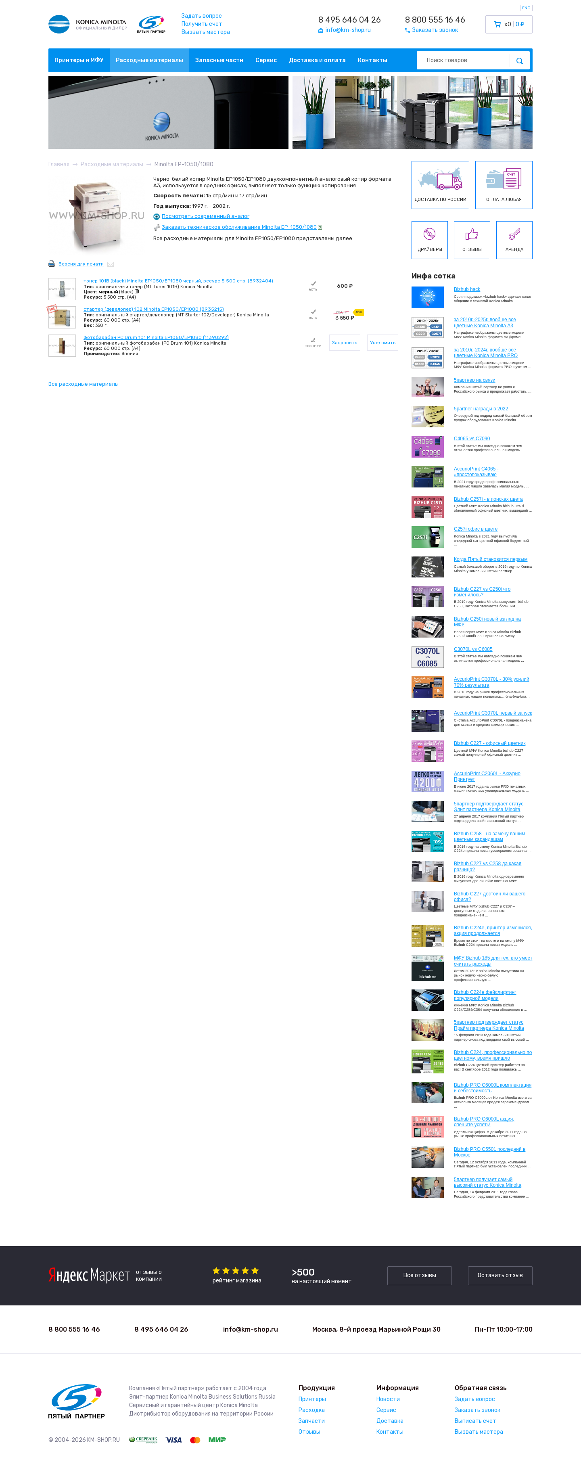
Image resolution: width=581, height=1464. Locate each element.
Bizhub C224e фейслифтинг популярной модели (485, 995)
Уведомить (382, 342)
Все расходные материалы (83, 384)
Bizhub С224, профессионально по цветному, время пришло (493, 1055)
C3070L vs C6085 (473, 649)
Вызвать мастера (206, 32)
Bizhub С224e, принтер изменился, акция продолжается (493, 930)
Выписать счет (475, 1421)
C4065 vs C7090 (472, 438)
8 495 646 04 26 (349, 20)
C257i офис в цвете (475, 529)
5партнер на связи (474, 380)
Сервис (266, 60)
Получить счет (202, 24)
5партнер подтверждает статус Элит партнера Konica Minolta (488, 806)
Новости (388, 1399)
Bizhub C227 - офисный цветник (489, 743)
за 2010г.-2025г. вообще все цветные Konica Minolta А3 (485, 322)
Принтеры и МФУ (79, 60)
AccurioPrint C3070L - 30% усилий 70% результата (491, 682)
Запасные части (219, 60)
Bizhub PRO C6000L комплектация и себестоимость (492, 1088)
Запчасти (312, 1421)
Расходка (312, 1410)
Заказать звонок (477, 1410)
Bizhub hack (467, 289)
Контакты (372, 60)
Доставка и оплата (317, 60)
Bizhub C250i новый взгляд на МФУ (487, 621)
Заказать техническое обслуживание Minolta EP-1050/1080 (239, 227)
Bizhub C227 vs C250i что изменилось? (482, 592)
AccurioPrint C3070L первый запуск (493, 713)
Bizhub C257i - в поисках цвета (488, 499)
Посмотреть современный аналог (205, 216)
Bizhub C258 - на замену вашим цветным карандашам (489, 836)
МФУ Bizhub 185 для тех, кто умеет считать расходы (493, 960)
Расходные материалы (149, 60)
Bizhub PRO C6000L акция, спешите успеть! (484, 1121)
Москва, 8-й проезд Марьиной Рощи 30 (376, 1329)
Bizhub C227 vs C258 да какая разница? (487, 866)
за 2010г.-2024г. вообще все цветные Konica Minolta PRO (486, 352)
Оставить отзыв (500, 1275)
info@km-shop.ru (250, 1329)
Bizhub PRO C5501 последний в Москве (489, 1152)
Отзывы (309, 1431)
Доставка (389, 1421)
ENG (526, 8)
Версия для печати (81, 264)
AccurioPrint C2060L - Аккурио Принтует (487, 776)
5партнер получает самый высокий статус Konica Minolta (487, 1182)
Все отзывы (419, 1275)
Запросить (344, 342)
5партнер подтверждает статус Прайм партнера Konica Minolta (489, 1025)
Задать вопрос (202, 16)
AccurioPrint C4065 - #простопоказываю (476, 471)
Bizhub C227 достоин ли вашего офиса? (489, 896)
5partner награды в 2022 (481, 409)
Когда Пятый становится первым (491, 559)
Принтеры (312, 1399)
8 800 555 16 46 (435, 20)
